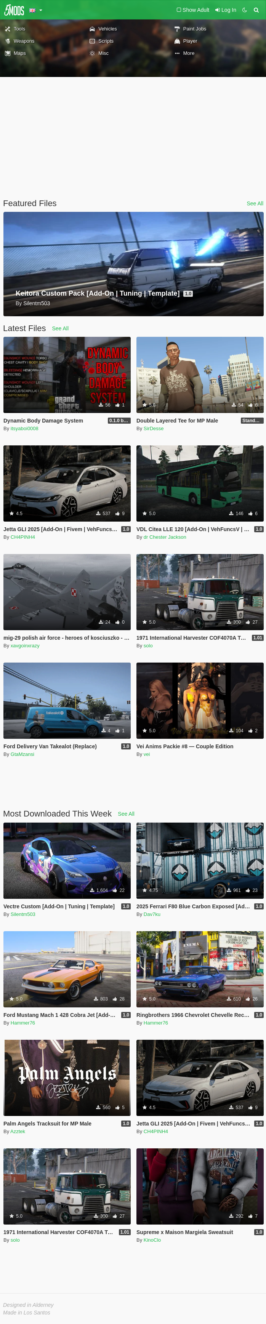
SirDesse (154, 428)
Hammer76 (23, 1023)
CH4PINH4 (23, 537)
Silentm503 (23, 914)
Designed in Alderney (28, 1305)
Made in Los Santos (26, 1313)
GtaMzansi (22, 754)
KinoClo (152, 1240)
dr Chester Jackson (165, 537)
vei (147, 754)
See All (255, 203)
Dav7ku (152, 914)
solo (148, 645)
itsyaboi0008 (24, 428)
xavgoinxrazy (25, 645)
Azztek (17, 1131)
